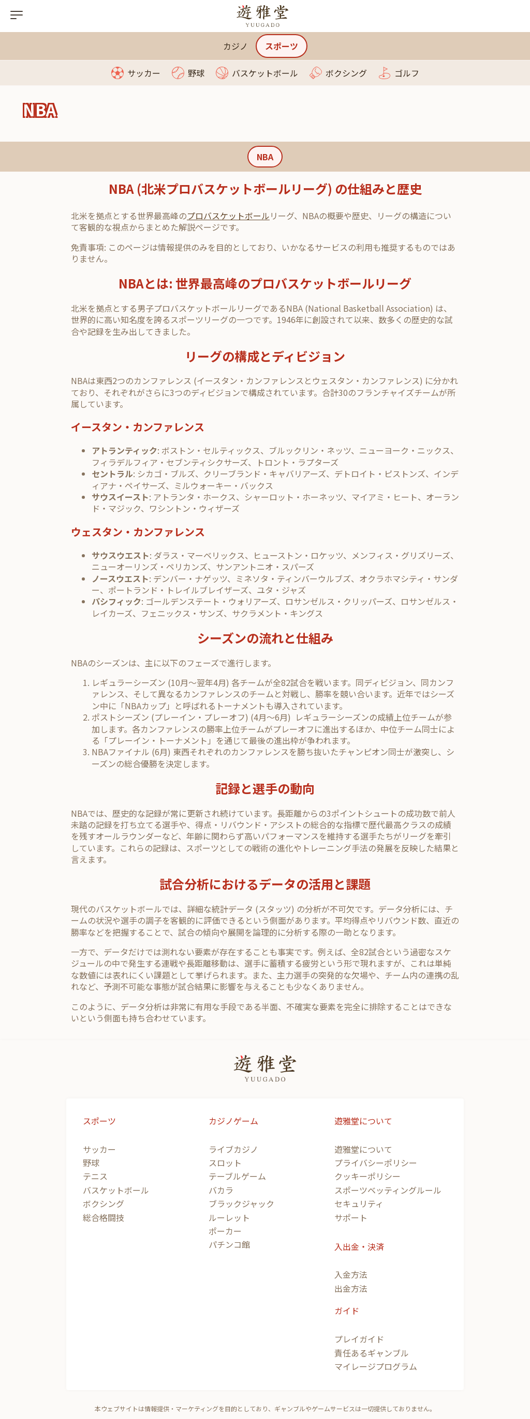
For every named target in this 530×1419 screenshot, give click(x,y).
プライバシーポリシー (375, 1162)
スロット (225, 1162)
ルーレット (229, 1217)
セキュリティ (359, 1203)
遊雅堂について (363, 1149)
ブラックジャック (241, 1203)
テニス (95, 1176)
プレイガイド (359, 1339)
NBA (265, 156)
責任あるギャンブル (371, 1353)
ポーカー (225, 1231)
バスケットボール (265, 73)
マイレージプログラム (375, 1366)
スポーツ (281, 46)
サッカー (143, 73)
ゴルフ (406, 73)
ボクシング (346, 73)
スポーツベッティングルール (387, 1190)
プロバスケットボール (228, 215)
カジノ (235, 46)
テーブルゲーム (237, 1176)
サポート (350, 1217)
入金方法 (350, 1274)
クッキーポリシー (367, 1176)
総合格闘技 (103, 1217)
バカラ (221, 1190)
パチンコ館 (229, 1244)
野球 (196, 73)
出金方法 (350, 1288)
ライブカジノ (233, 1149)
